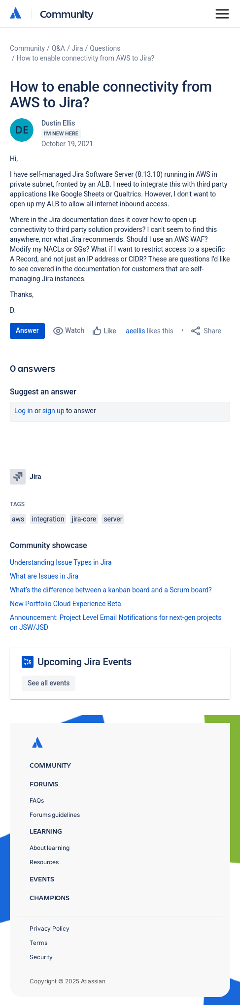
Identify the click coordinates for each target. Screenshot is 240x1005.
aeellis (135, 331)
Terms (38, 942)
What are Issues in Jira (44, 576)
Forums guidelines (55, 814)
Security (41, 957)
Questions (105, 48)
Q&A (58, 48)
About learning (49, 847)
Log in (23, 411)
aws (18, 519)
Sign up (53, 411)
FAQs (37, 800)
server (112, 519)
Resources (44, 862)
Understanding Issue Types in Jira (61, 562)
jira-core (84, 519)
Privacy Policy (49, 928)
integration (48, 519)
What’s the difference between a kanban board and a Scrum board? (111, 590)
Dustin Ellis (58, 123)
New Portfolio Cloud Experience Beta (65, 604)
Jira (77, 48)
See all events (48, 683)
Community (67, 13)
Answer (27, 330)
